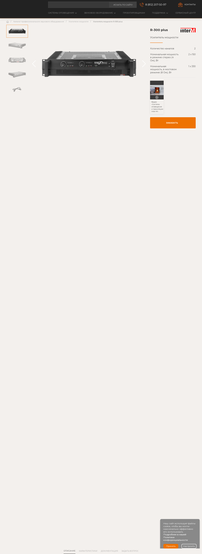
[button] (34, 63)
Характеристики (88, 551)
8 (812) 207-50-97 (155, 4)
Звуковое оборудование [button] (100, 13)
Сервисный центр (185, 13)
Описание (69, 551)
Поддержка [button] (160, 13)
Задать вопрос (130, 551)
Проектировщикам (134, 13)
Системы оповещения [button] (62, 13)
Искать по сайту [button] (123, 5)
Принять (171, 546)
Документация (109, 551)
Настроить (189, 546)
